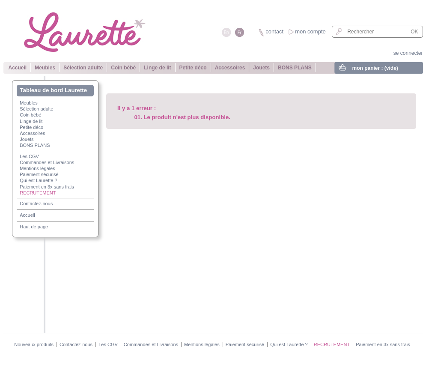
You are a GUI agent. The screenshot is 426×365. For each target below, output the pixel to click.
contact (274, 31)
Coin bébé (123, 68)
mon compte (310, 31)
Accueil (18, 68)
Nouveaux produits (34, 344)
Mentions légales (37, 168)
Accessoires (230, 68)
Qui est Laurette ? (38, 180)
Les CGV (29, 156)
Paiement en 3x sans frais (47, 186)
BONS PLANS (295, 68)
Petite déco (193, 68)
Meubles (45, 68)
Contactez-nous (36, 203)
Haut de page (34, 226)
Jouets (261, 68)
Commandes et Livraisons (47, 162)
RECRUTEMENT (38, 192)
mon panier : (375, 68)
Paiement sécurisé (39, 174)
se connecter (408, 53)
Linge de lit (157, 68)
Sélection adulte (83, 68)
